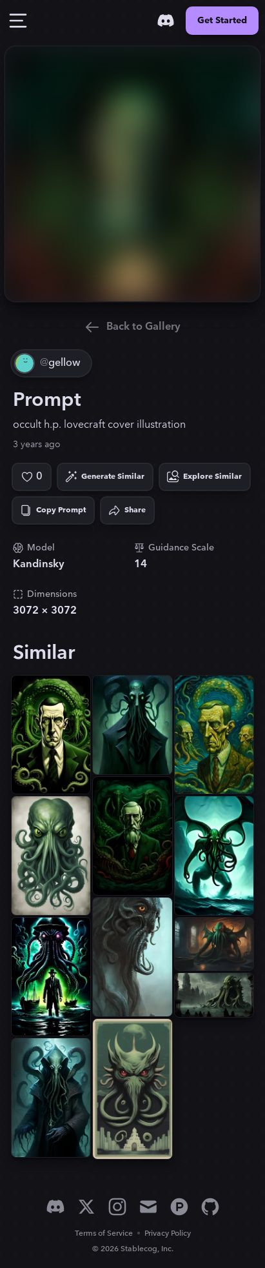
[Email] (148, 1206)
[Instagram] (117, 1206)
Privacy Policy (167, 1233)
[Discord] (166, 21)
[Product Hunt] (179, 1206)
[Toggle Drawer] (18, 20)
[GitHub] (210, 1206)
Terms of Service (104, 1233)
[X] (86, 1206)
